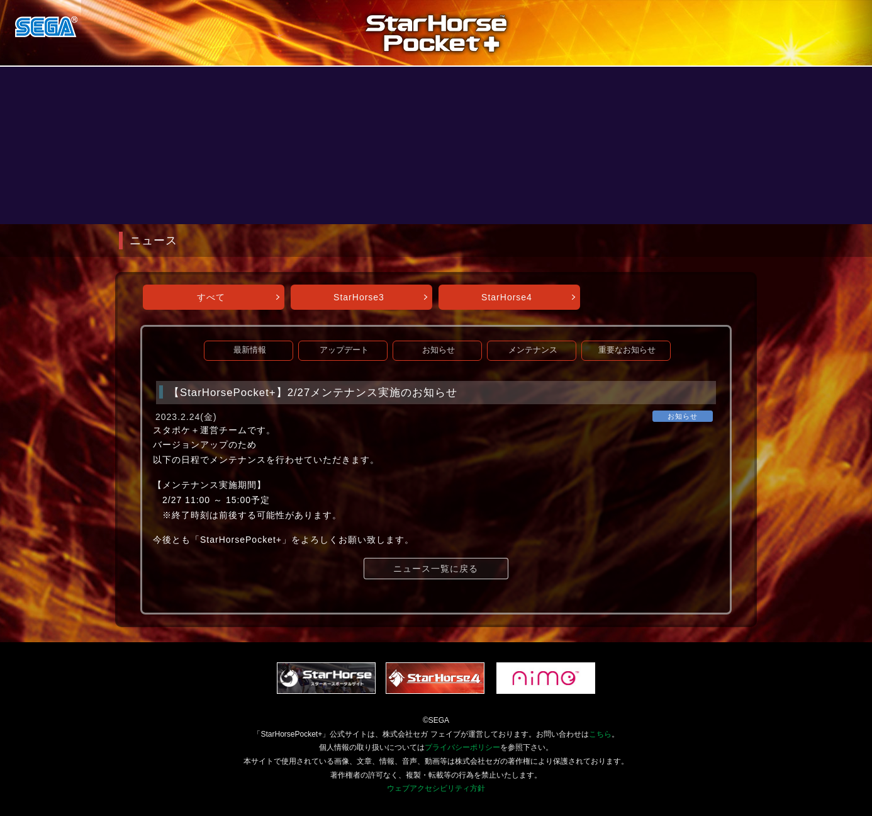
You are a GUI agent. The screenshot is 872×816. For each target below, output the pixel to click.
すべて (211, 297)
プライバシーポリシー (462, 747)
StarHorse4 (506, 297)
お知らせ (438, 350)
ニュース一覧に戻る (435, 569)
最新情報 (249, 350)
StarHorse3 (358, 297)
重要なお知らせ (627, 350)
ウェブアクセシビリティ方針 (436, 788)
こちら (600, 734)
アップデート (344, 350)
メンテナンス (532, 350)
